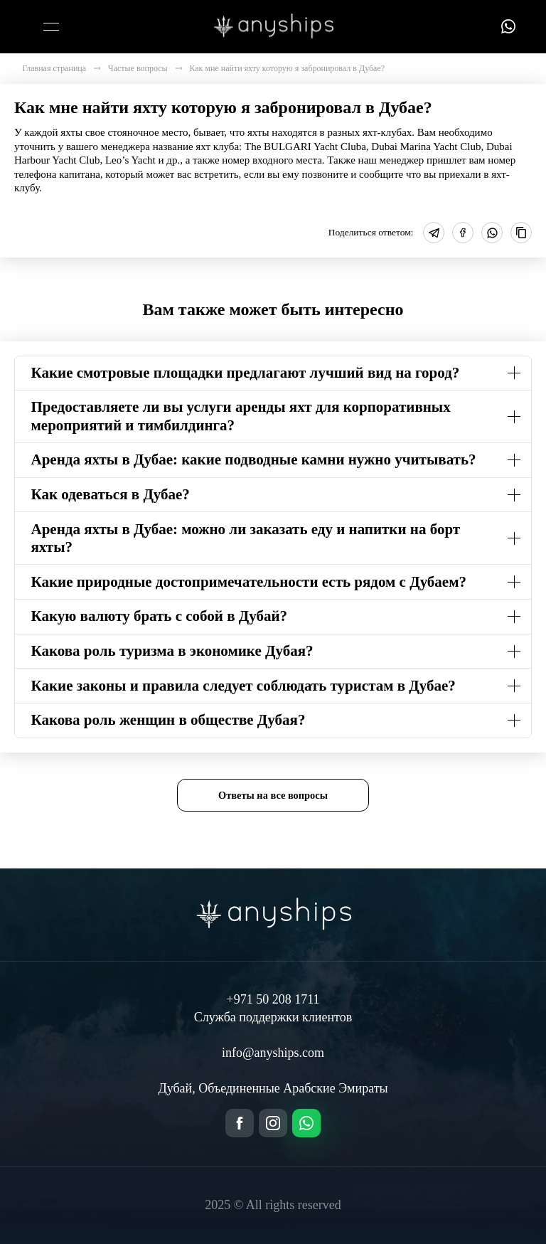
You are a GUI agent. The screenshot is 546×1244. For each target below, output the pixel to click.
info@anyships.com (273, 1053)
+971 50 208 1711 (273, 999)
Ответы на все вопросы (273, 795)
